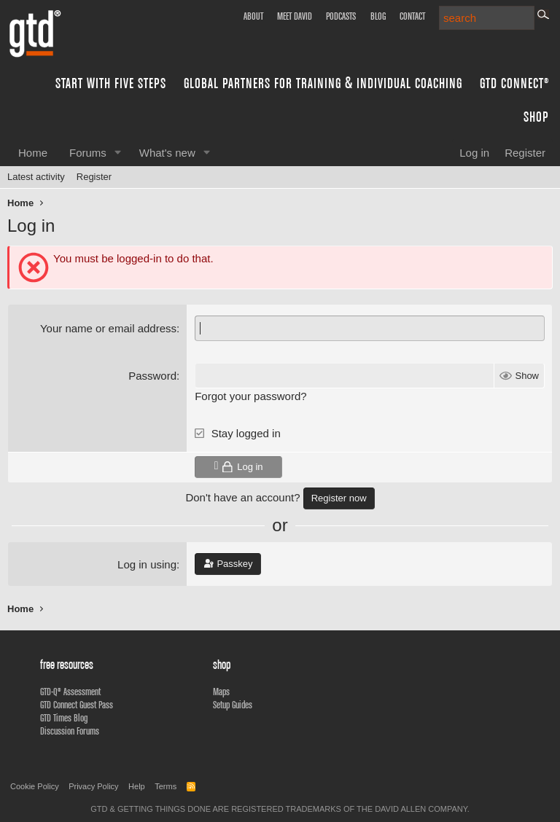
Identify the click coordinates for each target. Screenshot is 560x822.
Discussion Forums (69, 730)
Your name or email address (108, 328)
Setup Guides (232, 704)
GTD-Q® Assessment (70, 691)
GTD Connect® (514, 83)
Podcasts (341, 16)
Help (136, 786)
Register (94, 176)
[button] (118, 152)
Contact (412, 16)
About (253, 16)
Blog (378, 16)
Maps (221, 691)
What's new (167, 152)
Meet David (294, 16)
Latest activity (36, 176)
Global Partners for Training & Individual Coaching (323, 83)
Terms (165, 786)
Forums (87, 152)
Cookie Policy (34, 786)
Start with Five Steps (110, 83)
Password (152, 375)
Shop (536, 116)
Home (32, 152)
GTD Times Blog (64, 717)
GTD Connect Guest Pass (76, 704)
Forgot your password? (250, 396)
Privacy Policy (93, 786)
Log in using (146, 564)
